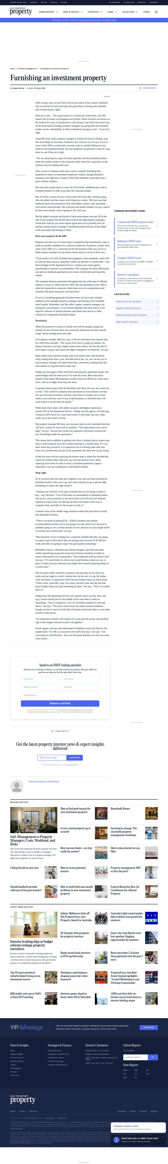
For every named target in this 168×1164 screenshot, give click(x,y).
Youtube (64, 2)
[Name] (40, 679)
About (12, 1111)
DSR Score (14, 1075)
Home (12, 69)
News (12, 1051)
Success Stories (17, 1058)
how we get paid (16, 1128)
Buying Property (55, 1051)
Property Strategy (55, 1061)
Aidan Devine (18, 88)
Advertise (142, 2)
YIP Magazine (129, 2)
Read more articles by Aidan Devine (44, 781)
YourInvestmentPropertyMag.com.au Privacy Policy (44, 712)
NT (136, 1077)
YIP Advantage (114, 2)
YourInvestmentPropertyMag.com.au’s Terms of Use (76, 709)
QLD (125, 1077)
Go (153, 1057)
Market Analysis (17, 1061)
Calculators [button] (130, 12)
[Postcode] (80, 687)
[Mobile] (40, 687)
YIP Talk (13, 1072)
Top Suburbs (128, 1051)
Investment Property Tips (59, 1054)
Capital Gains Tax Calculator (97, 1051)
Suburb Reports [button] (48, 12)
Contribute (153, 2)
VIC (124, 1074)
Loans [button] (112, 12)
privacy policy (72, 765)
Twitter (44, 2)
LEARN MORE (149, 1027)
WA (136, 1070)
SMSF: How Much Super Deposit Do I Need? (102, 1058)
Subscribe (74, 757)
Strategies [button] (95, 12)
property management (27, 69)
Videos (146, 12)
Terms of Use (62, 1118)
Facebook (33, 2)
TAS (147, 1074)
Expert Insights (16, 1054)
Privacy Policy (50, 1118)
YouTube (154, 1111)
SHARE (147, 88)
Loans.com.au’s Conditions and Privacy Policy (77, 712)
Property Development (57, 1065)
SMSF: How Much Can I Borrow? (99, 1063)
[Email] (60, 695)
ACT (147, 1070)
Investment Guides (56, 1058)
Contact (22, 1111)
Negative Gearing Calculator (97, 1054)
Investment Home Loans (89, 20)
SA (136, 1074)
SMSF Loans (110, 20)
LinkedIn (53, 2)
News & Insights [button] (73, 12)
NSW (125, 1070)
